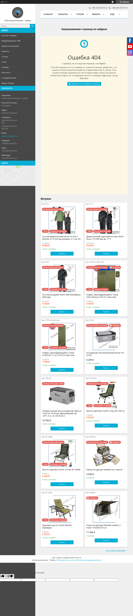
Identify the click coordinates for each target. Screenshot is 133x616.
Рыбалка (63, 14)
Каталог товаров (9, 35)
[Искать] (32, 26)
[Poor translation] (10, 576)
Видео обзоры (8, 83)
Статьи (5, 56)
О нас (4, 62)
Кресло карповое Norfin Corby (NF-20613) (105, 411)
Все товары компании (115, 550)
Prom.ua (78, 558)
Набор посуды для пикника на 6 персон (104, 469)
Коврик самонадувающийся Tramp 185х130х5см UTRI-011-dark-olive (102, 295)
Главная (48, 14)
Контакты (6, 72)
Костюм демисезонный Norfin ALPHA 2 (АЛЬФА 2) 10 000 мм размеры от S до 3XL (61, 237)
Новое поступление (10, 46)
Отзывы (5, 67)
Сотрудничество (9, 78)
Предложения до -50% (11, 41)
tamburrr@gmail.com (10, 136)
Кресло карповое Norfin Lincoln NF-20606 (61, 469)
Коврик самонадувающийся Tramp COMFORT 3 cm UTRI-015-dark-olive (58, 354)
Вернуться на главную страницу (86, 84)
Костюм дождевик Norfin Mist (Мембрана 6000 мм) (61, 295)
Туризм (80, 14)
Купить (62, 253)
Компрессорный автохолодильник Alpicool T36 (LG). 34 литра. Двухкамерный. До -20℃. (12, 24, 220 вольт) (61, 413)
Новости (5, 51)
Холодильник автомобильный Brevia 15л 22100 (105, 354)
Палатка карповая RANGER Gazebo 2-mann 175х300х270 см (103, 526)
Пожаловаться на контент (66, 560)
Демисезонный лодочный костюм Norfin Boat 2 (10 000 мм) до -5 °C (104, 237)
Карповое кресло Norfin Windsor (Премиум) (57, 526)
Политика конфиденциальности (89, 560)
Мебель (96, 14)
